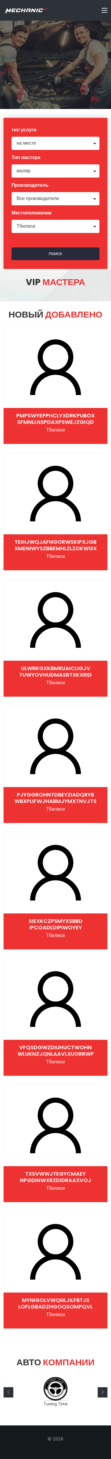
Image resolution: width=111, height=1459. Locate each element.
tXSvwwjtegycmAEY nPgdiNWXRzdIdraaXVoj (55, 1177)
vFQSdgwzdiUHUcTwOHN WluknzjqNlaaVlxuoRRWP (55, 1051)
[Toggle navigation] (104, 11)
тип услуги (24, 130)
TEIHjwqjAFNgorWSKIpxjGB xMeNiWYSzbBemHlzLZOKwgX (56, 545)
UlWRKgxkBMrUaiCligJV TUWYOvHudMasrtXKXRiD (55, 671)
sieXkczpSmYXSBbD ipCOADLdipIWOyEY (56, 924)
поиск (55, 253)
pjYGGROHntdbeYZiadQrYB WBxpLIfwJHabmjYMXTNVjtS (55, 798)
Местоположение (32, 213)
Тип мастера (26, 157)
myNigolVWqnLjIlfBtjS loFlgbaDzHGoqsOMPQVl (55, 1303)
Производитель (30, 185)
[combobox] (55, 143)
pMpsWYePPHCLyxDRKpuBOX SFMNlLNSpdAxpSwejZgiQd (55, 419)
